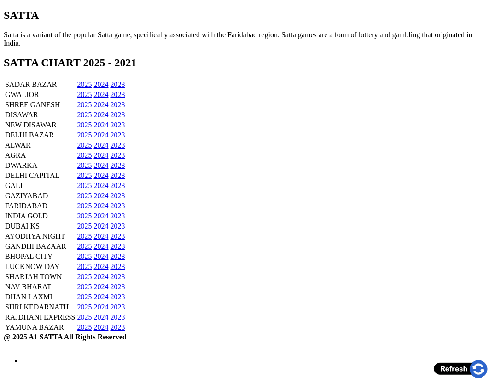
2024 (100, 84)
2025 (84, 84)
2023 (117, 84)
